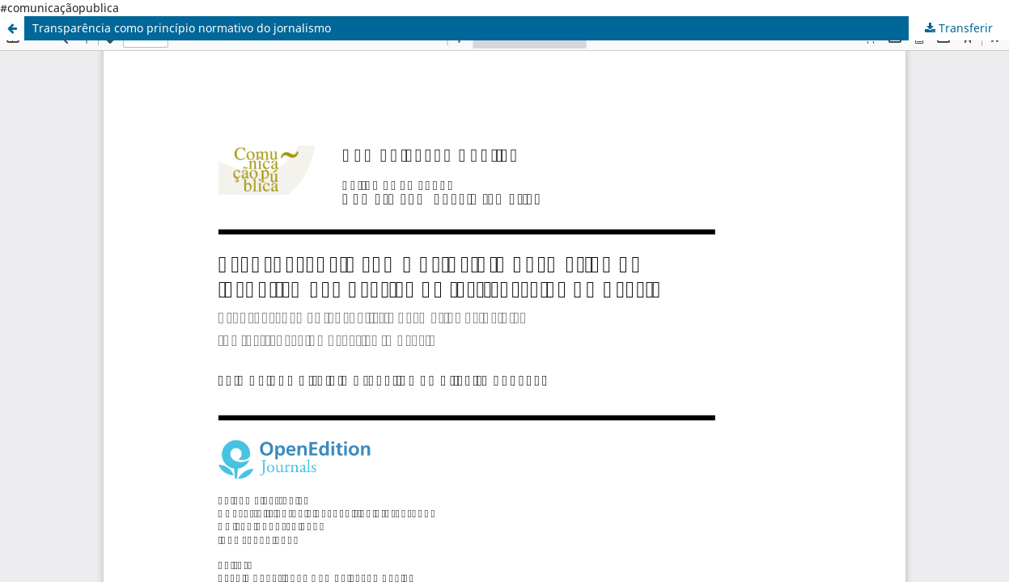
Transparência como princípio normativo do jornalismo (181, 28)
